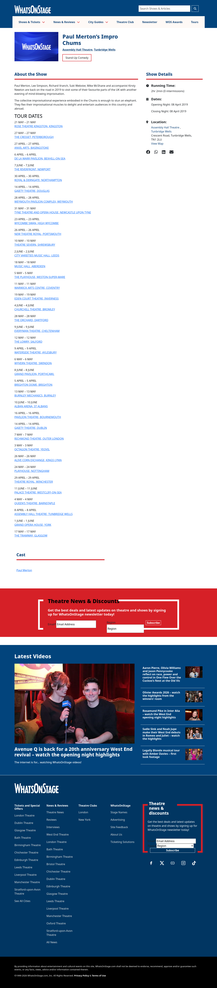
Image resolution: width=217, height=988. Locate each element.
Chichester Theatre (26, 852)
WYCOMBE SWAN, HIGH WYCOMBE (37, 223)
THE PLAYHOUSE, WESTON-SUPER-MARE (40, 277)
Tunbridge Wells (104, 50)
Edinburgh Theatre (26, 860)
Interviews (53, 827)
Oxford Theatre (56, 923)
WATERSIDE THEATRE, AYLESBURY (36, 352)
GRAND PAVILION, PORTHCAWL (34, 374)
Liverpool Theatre (26, 875)
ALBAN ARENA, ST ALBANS (31, 406)
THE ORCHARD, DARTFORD (31, 320)
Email (52, 624)
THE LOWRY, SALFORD (28, 342)
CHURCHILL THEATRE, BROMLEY (35, 309)
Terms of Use (99, 975)
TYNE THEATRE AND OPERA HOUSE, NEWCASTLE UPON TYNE (53, 212)
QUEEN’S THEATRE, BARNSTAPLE (35, 503)
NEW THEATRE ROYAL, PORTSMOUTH (38, 234)
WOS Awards (174, 22)
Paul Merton (24, 570)
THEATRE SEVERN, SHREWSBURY (35, 245)
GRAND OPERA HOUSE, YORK (33, 525)
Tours (194, 22)
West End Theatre (58, 834)
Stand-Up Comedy (76, 58)
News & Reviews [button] (66, 22)
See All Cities (22, 901)
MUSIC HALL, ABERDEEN (30, 266)
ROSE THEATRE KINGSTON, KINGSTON (39, 126)
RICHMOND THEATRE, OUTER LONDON (39, 438)
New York (85, 820)
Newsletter (149, 22)
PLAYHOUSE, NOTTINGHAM (32, 471)
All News (52, 942)
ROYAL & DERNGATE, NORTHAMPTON (38, 180)
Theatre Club (125, 22)
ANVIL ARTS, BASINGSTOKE (32, 148)
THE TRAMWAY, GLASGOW (31, 535)
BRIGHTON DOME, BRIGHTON (33, 385)
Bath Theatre (23, 838)
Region (111, 622)
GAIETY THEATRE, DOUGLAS (32, 191)
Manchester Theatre (27, 882)
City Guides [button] (98, 22)
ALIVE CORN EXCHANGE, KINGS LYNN (38, 460)
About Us (116, 834)
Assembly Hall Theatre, (77, 50)
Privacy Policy (81, 975)
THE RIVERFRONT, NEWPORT (33, 169)
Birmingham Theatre (28, 845)
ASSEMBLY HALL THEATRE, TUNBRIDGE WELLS (44, 514)
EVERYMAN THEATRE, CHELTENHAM (37, 331)
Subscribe (153, 623)
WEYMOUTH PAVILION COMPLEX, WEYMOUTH (44, 201)
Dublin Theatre (24, 823)
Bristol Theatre (56, 864)
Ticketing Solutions (123, 842)
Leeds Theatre (23, 867)
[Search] (164, 8)
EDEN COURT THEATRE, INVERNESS (37, 298)
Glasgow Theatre (25, 830)
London (83, 812)
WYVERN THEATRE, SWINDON (33, 363)
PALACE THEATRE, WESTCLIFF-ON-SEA (38, 492)
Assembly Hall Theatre (165, 127)
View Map (157, 143)
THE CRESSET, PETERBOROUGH (34, 137)
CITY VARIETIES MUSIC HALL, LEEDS (37, 255)
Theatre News (55, 812)
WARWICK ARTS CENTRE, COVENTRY (37, 288)
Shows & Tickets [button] (32, 22)
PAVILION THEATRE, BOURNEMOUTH (38, 417)
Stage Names (119, 812)
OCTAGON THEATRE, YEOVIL (32, 449)
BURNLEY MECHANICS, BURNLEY (35, 395)
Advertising (118, 820)
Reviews (52, 820)
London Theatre (25, 815)
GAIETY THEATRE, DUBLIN (31, 428)
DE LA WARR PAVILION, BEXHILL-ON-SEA (40, 158)
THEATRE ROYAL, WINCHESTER (34, 482)
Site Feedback (119, 827)
